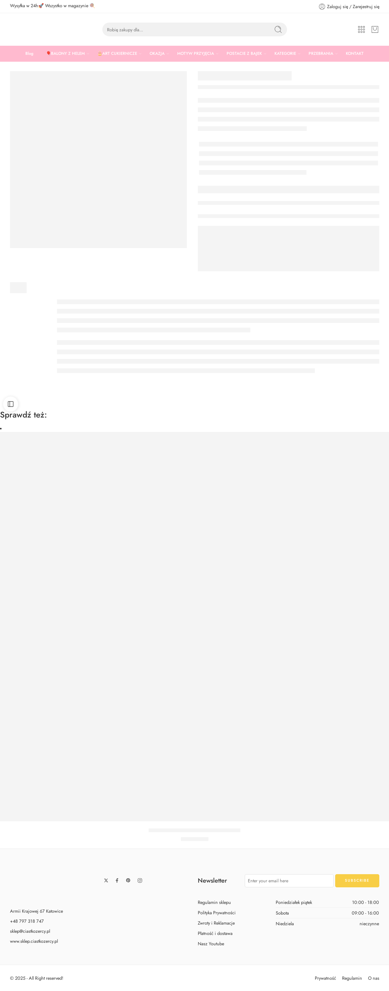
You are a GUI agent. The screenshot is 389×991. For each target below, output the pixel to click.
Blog (29, 53)
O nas (373, 978)
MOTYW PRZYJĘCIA (195, 53)
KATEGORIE (285, 53)
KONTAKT (355, 53)
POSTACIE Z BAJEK (244, 53)
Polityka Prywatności (217, 912)
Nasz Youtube (211, 943)
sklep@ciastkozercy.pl (30, 931)
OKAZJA (157, 53)
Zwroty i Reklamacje (216, 923)
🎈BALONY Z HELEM (65, 53)
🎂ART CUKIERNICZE (117, 53)
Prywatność (325, 978)
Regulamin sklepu (214, 902)
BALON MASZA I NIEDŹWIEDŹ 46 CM (194, 830)
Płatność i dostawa (215, 933)
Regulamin (352, 978)
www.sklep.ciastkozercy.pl (34, 941)
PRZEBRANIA (321, 53)
